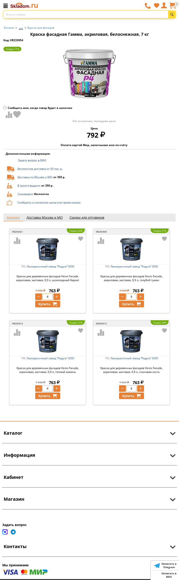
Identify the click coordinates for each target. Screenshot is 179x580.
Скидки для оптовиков (87, 217)
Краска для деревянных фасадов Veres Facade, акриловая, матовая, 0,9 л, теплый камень (48, 370)
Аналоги (13, 217)
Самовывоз (25, 194)
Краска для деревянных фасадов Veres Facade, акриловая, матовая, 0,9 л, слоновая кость (131, 370)
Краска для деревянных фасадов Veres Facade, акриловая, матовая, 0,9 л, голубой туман (131, 278)
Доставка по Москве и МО (34, 177)
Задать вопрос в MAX (32, 160)
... (21, 26)
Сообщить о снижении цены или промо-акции (49, 202)
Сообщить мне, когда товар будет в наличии (37, 108)
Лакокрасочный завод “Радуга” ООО (50, 266)
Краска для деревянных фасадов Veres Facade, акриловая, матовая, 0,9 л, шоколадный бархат (47, 278)
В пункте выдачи (28, 185)
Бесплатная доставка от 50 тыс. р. (39, 169)
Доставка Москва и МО (45, 217)
